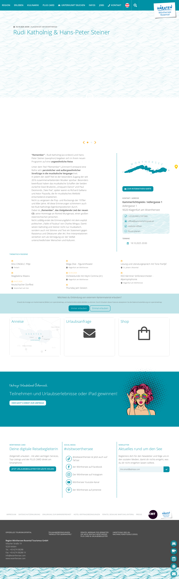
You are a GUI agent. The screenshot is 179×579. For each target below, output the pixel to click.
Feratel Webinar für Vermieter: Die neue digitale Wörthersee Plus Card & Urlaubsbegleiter (95, 534)
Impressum (11, 514)
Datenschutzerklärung (29, 514)
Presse (139, 514)
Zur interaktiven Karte (137, 188)
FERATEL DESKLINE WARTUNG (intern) (118, 514)
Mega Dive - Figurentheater (79, 264)
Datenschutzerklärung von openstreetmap (147, 302)
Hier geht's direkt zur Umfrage (28, 403)
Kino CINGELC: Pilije (20, 264)
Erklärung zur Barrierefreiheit (56, 514)
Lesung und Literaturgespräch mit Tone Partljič (144, 264)
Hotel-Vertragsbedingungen (87, 514)
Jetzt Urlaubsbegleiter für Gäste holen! (33, 469)
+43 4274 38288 (16, 549)
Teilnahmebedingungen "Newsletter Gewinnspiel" (60, 533)
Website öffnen (133, 226)
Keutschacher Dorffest (22, 284)
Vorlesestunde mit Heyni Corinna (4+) (84, 276)
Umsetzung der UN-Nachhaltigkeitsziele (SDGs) (125, 533)
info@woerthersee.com (16, 555)
